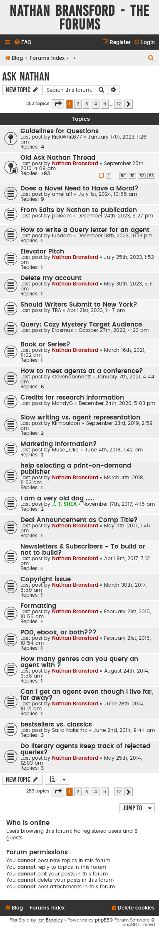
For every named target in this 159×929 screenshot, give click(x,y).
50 (123, 176)
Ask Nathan (26, 76)
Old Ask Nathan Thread (57, 158)
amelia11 (62, 194)
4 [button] (95, 104)
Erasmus (62, 330)
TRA (56, 310)
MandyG (62, 403)
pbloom (62, 215)
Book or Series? (45, 344)
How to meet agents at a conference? (81, 371)
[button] (58, 104)
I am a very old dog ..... (57, 498)
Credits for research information (72, 398)
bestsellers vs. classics (56, 725)
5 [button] (104, 104)
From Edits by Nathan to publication (78, 210)
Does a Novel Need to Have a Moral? (79, 188)
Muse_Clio (65, 449)
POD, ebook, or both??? (58, 632)
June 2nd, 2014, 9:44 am (124, 730)
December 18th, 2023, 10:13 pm (114, 235)
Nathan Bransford (75, 163)
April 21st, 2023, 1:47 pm (96, 310)
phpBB (102, 920)
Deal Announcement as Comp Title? (79, 520)
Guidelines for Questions (59, 131)
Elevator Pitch (42, 252)
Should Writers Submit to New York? (78, 305)
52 (141, 176)
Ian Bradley (50, 920)
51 (132, 176)
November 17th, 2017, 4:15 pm (118, 504)
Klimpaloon (66, 423)
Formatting (38, 606)
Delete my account (51, 278)
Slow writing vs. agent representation (80, 418)
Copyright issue (45, 579)
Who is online (28, 823)
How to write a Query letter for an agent (84, 230)
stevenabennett (71, 376)
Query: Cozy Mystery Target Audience (81, 325)
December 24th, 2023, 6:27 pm (115, 215)
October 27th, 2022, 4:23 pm (114, 330)
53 (151, 176)
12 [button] (119, 104)
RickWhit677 (67, 136)
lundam (62, 235)
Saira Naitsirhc (69, 730)
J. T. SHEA (64, 504)
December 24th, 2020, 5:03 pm (117, 403)
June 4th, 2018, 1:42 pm (113, 449)
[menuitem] (22, 42)
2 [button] (78, 104)
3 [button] (86, 104)
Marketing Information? (58, 444)
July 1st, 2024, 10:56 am (107, 194)
